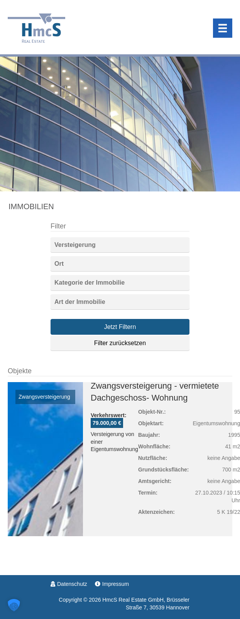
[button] (14, 605)
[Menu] (222, 28)
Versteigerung (75, 245)
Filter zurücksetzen (120, 343)
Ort (59, 263)
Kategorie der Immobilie (89, 282)
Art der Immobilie (79, 302)
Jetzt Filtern (120, 327)
